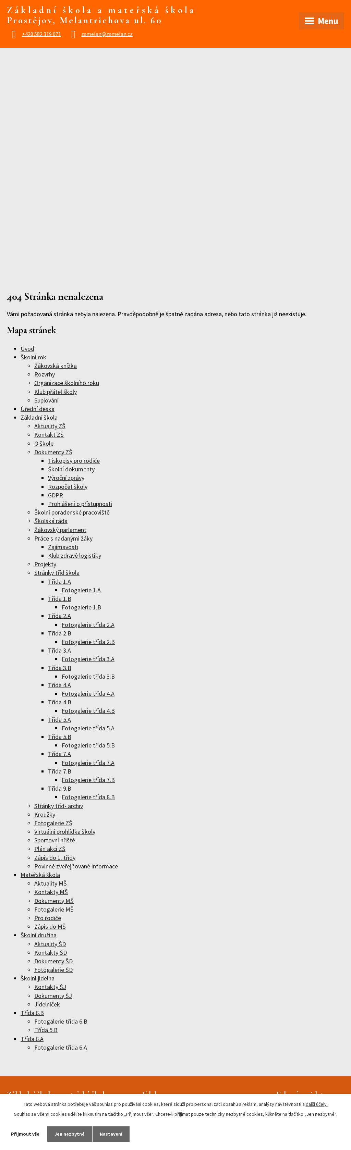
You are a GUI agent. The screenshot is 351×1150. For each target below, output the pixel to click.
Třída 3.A (59, 650)
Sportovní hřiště (54, 840)
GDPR (55, 495)
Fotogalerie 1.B (81, 607)
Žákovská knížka (55, 366)
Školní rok (33, 357)
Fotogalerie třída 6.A (60, 1047)
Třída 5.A (59, 720)
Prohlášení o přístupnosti (80, 504)
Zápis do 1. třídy (54, 858)
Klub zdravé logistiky (74, 555)
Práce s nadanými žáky (63, 538)
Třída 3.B (59, 668)
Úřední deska (38, 409)
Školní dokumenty (71, 469)
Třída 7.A (59, 754)
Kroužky (44, 814)
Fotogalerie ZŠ (53, 823)
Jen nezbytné (70, 1134)
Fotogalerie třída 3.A (88, 659)
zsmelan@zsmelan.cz (107, 33)
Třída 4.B (59, 702)
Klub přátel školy (55, 392)
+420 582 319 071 (41, 33)
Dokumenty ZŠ (53, 452)
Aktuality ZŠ (49, 426)
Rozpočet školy (67, 487)
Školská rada (51, 521)
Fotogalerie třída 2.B (88, 642)
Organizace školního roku (66, 383)
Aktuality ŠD (50, 944)
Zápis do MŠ (50, 926)
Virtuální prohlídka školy (64, 832)
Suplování (46, 400)
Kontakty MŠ (51, 892)
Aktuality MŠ (50, 883)
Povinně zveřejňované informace (76, 866)
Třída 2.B (59, 633)
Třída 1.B (59, 599)
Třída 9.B (59, 788)
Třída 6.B (32, 1013)
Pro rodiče (47, 918)
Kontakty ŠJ (50, 987)
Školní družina (39, 935)
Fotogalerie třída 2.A (88, 625)
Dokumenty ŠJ (53, 996)
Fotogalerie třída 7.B (88, 780)
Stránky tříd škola (57, 573)
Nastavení (111, 1134)
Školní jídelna (38, 978)
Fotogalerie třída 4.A (88, 693)
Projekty (45, 564)
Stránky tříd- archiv (58, 806)
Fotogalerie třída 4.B (88, 711)
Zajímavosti (63, 547)
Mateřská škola (40, 875)
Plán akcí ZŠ (49, 849)
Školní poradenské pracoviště (72, 512)
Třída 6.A (32, 1039)
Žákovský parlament (60, 530)
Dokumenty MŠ (54, 901)
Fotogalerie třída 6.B (60, 1021)
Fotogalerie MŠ (54, 909)
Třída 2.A (59, 616)
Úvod (27, 349)
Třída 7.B (59, 771)
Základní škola (39, 417)
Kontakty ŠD (50, 952)
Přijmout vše (25, 1134)
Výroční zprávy (66, 478)
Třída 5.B (59, 737)
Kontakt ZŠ (49, 434)
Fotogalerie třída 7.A (88, 763)
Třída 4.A (59, 685)
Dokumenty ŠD (53, 961)
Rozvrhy (44, 374)
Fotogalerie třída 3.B (88, 676)
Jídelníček (47, 1004)
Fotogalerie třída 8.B (88, 797)
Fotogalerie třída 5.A (88, 728)
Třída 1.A (59, 581)
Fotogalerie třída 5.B (88, 745)
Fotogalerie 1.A (81, 590)
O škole (43, 443)
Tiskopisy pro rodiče (74, 461)
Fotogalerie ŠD (53, 970)
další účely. (317, 1104)
